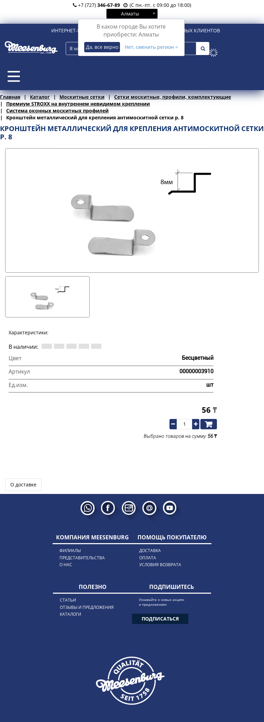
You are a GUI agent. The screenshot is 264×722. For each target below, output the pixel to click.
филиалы (70, 550)
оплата (147, 558)
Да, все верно (102, 47)
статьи (68, 600)
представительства (82, 558)
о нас (65, 565)
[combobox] (132, 13)
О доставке (23, 484)
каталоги (70, 614)
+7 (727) (96, 5)
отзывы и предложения (87, 607)
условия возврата (160, 565)
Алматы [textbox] (130, 13)
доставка (150, 550)
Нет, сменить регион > (151, 47)
